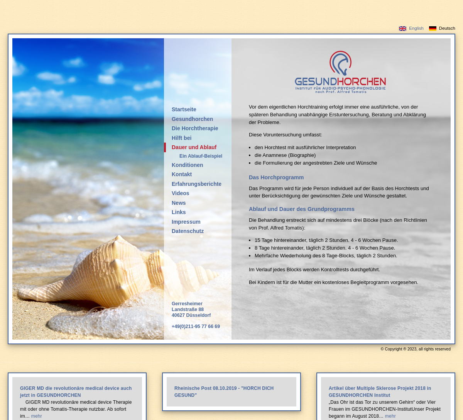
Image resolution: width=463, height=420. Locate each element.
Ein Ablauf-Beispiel (200, 156)
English (416, 28)
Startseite (184, 109)
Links (179, 212)
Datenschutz (188, 231)
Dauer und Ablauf (194, 147)
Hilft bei (181, 138)
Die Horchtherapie (195, 128)
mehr (36, 416)
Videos (180, 193)
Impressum (186, 222)
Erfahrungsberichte (196, 184)
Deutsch (447, 28)
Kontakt (182, 174)
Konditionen (187, 165)
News (179, 203)
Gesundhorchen (192, 119)
